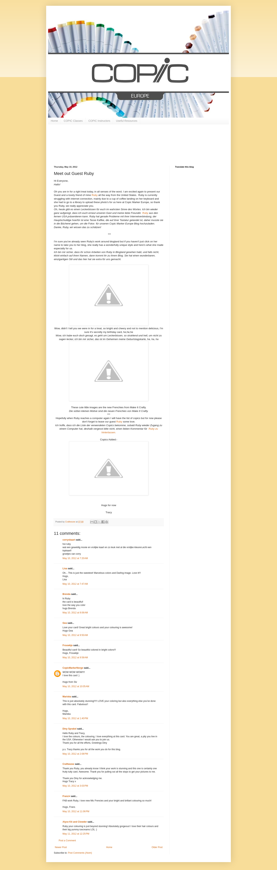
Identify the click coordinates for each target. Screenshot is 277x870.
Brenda (66, 594)
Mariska (67, 696)
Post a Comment (67, 840)
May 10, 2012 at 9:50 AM (75, 635)
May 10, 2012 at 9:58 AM (75, 657)
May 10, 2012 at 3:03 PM (75, 785)
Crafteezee (68, 764)
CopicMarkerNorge (73, 668)
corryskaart (69, 539)
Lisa (65, 568)
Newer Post (61, 847)
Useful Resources (126, 120)
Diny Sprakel (70, 728)
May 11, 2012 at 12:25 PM (76, 833)
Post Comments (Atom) (80, 853)
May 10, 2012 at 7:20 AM (75, 558)
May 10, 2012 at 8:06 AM (75, 612)
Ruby (95, 195)
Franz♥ (66, 796)
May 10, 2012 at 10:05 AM (76, 686)
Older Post (157, 847)
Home (54, 120)
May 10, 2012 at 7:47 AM (75, 584)
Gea (65, 623)
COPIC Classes (73, 120)
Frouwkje (68, 645)
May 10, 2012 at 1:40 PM (75, 718)
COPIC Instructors (99, 120)
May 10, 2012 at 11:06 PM (76, 811)
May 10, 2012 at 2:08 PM (75, 753)
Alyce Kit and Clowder (75, 821)
